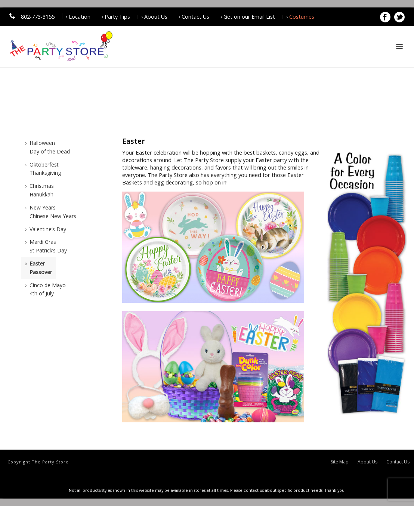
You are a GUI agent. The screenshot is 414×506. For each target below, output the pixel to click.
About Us (367, 462)
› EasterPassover (38, 268)
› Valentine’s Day (45, 229)
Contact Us (398, 462)
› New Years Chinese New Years (50, 212)
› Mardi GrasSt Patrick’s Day (46, 246)
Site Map (340, 462)
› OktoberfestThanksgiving (43, 169)
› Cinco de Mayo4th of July (45, 289)
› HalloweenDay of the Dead (47, 147)
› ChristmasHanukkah (39, 190)
